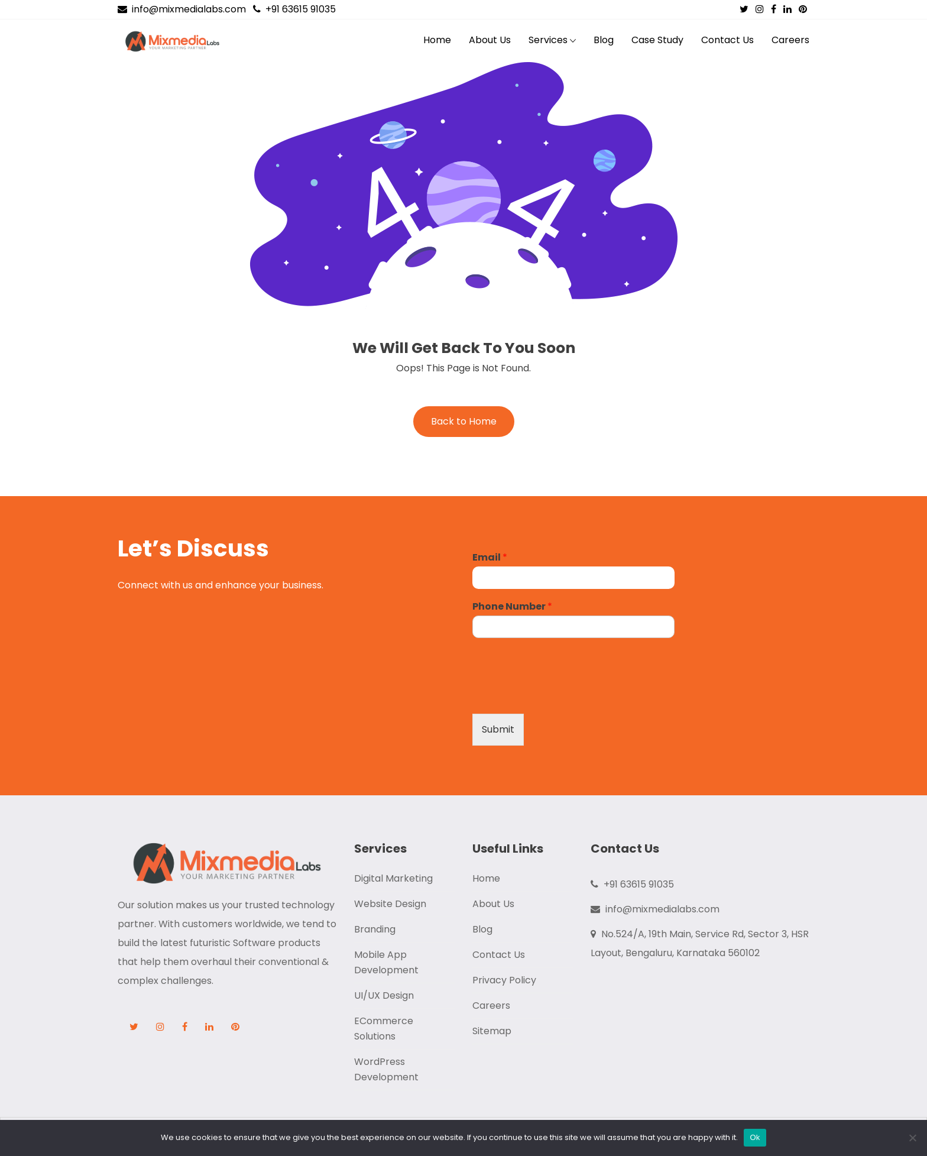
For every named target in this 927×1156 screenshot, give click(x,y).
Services (548, 40)
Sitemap (491, 1031)
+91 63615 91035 (294, 9)
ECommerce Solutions (383, 1028)
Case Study (657, 40)
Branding (375, 929)
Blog (604, 40)
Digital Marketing (393, 878)
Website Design (390, 904)
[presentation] (562, 694)
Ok (755, 1137)
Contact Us (727, 40)
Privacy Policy (504, 980)
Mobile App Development (386, 962)
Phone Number (512, 607)
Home (437, 40)
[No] (912, 1138)
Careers (790, 40)
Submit (498, 729)
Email (489, 558)
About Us (490, 40)
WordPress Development (386, 1069)
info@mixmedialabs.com (182, 9)
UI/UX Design (384, 995)
